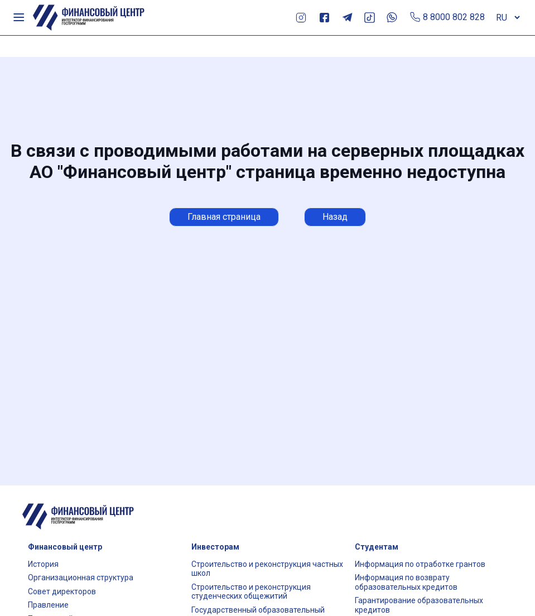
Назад (335, 216)
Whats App (392, 18)
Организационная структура (80, 577)
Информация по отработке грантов (420, 564)
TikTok (369, 17)
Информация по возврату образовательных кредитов (406, 582)
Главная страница (224, 216)
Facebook (324, 18)
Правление (48, 604)
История (43, 564)
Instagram (301, 17)
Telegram (347, 18)
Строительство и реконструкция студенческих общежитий (251, 592)
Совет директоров (62, 591)
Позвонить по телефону (415, 17)
